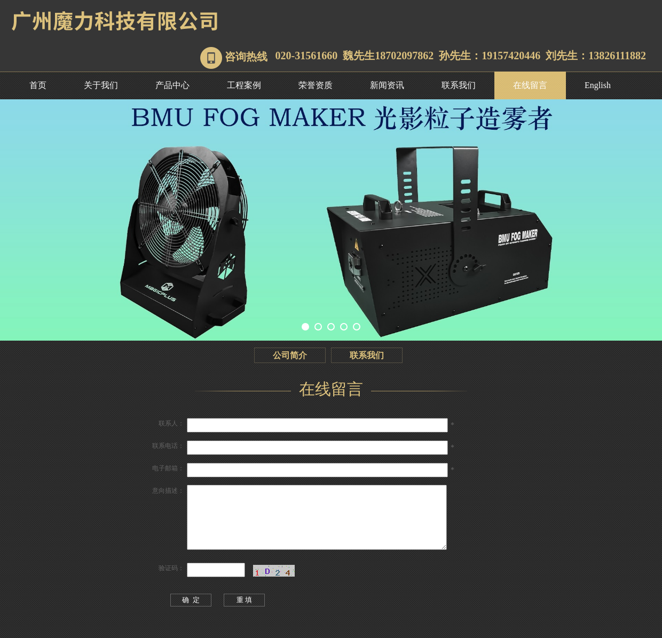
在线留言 (530, 85)
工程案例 (244, 85)
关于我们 (101, 85)
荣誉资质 (315, 85)
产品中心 (172, 85)
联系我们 (459, 85)
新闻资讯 (387, 85)
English (598, 85)
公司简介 (290, 355)
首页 (37, 85)
